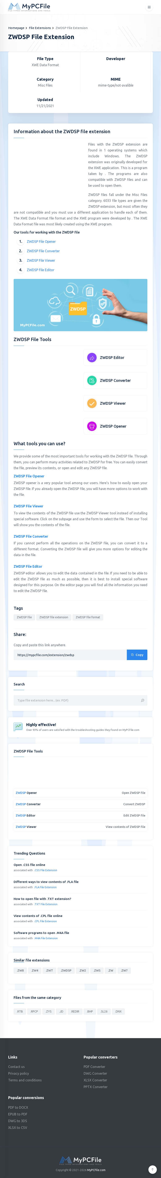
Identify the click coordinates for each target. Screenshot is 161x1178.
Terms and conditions (25, 1080)
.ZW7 (124, 970)
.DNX (118, 1011)
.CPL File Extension (45, 921)
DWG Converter (95, 1073)
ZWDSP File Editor (40, 270)
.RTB (20, 1011)
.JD (61, 1011)
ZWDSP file (24, 617)
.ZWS (96, 970)
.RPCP (34, 1011)
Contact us (16, 1067)
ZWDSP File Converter (43, 251)
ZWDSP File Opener (41, 241)
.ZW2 (82, 970)
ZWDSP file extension (53, 617)
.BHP (90, 1011)
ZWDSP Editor (112, 357)
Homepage (16, 28)
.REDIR (75, 1011)
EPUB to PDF (17, 1114)
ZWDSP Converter (115, 380)
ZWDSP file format (88, 617)
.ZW (110, 970)
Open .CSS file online (29, 865)
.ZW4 (34, 970)
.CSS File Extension (45, 870)
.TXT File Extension (45, 904)
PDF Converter (94, 1067)
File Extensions (40, 28)
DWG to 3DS (17, 1121)
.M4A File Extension (46, 938)
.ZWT (49, 970)
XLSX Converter (95, 1080)
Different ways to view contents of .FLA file (46, 882)
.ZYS (48, 1011)
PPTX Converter (96, 1087)
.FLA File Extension (45, 887)
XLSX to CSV (17, 1127)
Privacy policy (18, 1073)
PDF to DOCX (18, 1107)
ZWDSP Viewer (113, 403)
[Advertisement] (49, 170)
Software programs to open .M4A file (41, 933)
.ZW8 (20, 970)
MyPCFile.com (96, 1170)
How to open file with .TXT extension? (42, 899)
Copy (137, 655)
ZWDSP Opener (113, 426)
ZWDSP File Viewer (41, 260)
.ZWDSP (66, 970)
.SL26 (104, 1011)
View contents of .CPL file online (38, 916)
